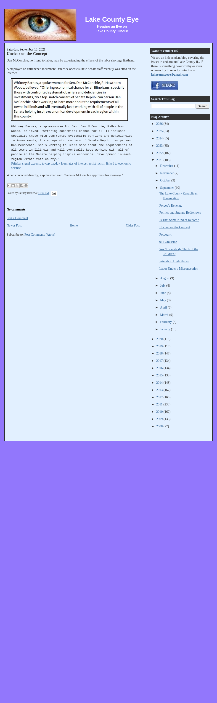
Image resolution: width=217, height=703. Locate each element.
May (163, 300)
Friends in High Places (174, 261)
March (164, 315)
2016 (160, 368)
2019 (160, 346)
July (163, 285)
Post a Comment (17, 218)
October (165, 180)
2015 (160, 375)
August (165, 278)
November (167, 173)
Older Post (133, 225)
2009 (160, 419)
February (166, 322)
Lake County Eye (112, 19)
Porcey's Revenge (170, 205)
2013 (160, 390)
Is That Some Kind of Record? (179, 220)
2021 (160, 160)
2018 (160, 353)
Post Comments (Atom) (39, 234)
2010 (160, 411)
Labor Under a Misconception (178, 268)
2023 (160, 145)
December (167, 166)
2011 (159, 404)
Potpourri (165, 234)
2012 (160, 397)
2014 (160, 382)
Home (74, 225)
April (164, 307)
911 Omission (168, 242)
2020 (160, 339)
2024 (160, 138)
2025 (160, 131)
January (165, 329)
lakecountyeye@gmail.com (169, 74)
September (167, 187)
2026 (160, 123)
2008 (160, 426)
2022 (160, 153)
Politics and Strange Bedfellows (180, 212)
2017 (160, 360)
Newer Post (14, 225)
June (163, 293)
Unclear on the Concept (27, 53)
